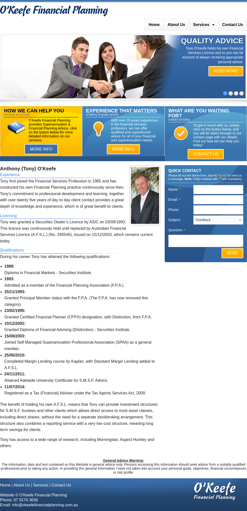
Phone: (174, 210)
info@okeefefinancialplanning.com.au (45, 505)
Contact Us (232, 25)
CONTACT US (206, 154)
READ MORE (226, 71)
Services (201, 25)
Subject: (175, 220)
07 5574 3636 (26, 500)
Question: (176, 230)
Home (154, 25)
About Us (176, 25)
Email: (174, 200)
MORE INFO (41, 149)
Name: (174, 189)
